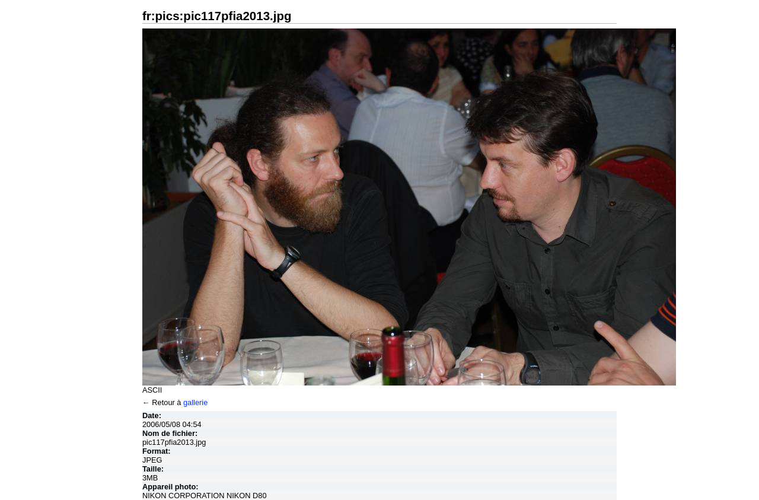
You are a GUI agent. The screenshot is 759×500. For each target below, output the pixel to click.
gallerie (195, 402)
